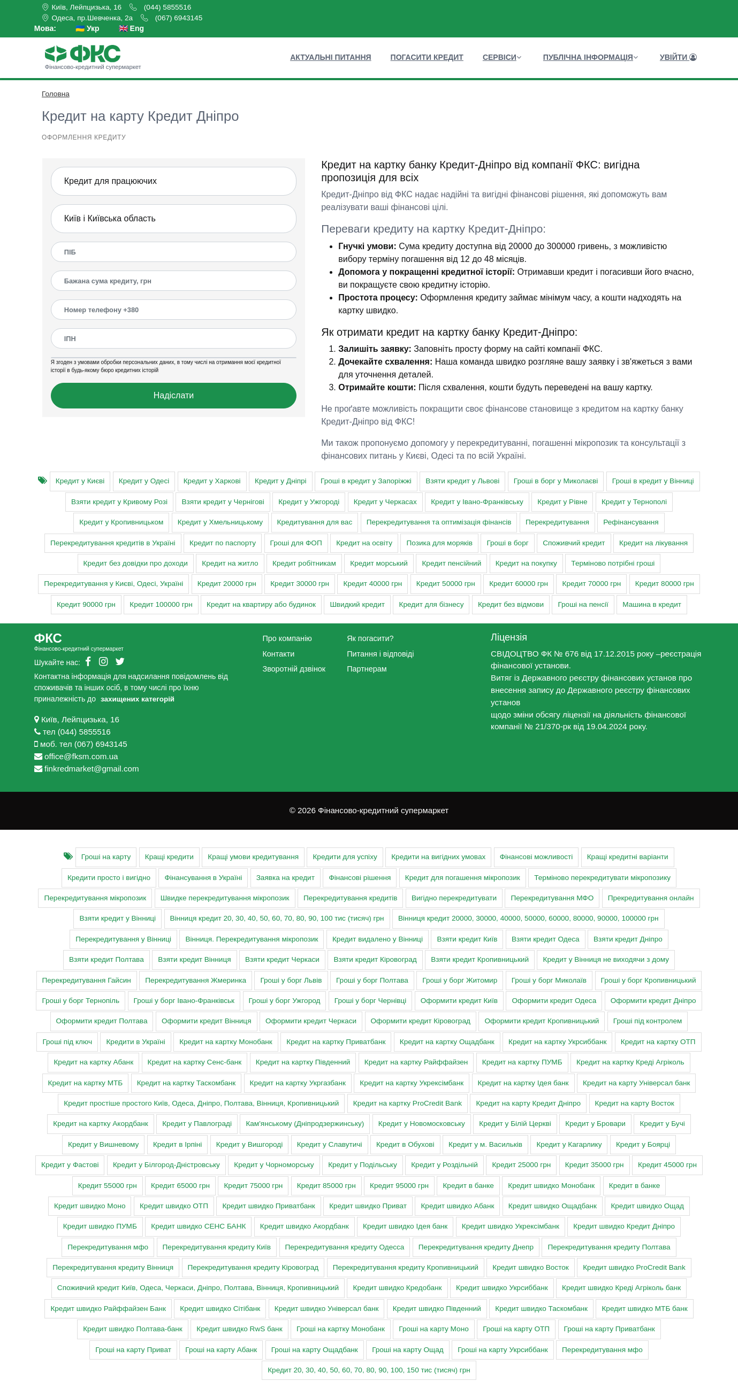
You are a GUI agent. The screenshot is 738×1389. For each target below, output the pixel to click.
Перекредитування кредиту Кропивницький (405, 1267)
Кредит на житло (230, 563)
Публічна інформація (590, 57)
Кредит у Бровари (595, 1124)
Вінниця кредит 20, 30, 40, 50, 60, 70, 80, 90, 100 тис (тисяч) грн (277, 918)
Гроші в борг (507, 543)
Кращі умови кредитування (253, 857)
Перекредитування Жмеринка (195, 980)
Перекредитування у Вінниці (123, 939)
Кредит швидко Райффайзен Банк (108, 1309)
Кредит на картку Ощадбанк (447, 1042)
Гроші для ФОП (296, 543)
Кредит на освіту (364, 543)
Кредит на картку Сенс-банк (195, 1062)
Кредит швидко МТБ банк (644, 1309)
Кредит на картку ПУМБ (522, 1062)
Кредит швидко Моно (89, 1206)
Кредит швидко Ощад (647, 1206)
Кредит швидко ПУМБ (100, 1226)
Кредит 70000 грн (591, 584)
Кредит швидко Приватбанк (268, 1206)
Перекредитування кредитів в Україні (113, 543)
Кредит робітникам (304, 563)
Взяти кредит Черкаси (282, 959)
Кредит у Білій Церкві (515, 1124)
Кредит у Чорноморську (274, 1165)
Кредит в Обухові (405, 1144)
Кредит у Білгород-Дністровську (166, 1165)
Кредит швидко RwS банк (239, 1329)
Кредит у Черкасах (385, 502)
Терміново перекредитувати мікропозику (602, 878)
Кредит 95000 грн (399, 1186)
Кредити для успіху (345, 857)
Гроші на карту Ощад (408, 1350)
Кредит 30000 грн (299, 584)
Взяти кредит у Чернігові (222, 502)
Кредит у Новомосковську (421, 1124)
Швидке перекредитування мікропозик (225, 898)
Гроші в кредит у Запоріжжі (366, 481)
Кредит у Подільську (362, 1165)
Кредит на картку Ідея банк (523, 1083)
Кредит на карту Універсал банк (636, 1083)
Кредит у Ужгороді (308, 502)
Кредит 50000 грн (445, 584)
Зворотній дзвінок (293, 669)
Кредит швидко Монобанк (551, 1186)
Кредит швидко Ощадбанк (552, 1206)
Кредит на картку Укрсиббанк (557, 1042)
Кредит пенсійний (451, 563)
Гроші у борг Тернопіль (80, 1001)
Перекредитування (557, 522)
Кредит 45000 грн (667, 1165)
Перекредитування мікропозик (95, 898)
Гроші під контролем (647, 1021)
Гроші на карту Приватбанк (609, 1329)
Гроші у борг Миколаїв (549, 980)
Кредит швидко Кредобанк (397, 1288)
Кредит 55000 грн (107, 1186)
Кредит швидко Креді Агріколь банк (621, 1288)
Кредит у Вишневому (103, 1144)
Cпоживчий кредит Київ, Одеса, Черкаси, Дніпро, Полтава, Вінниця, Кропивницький (198, 1288)
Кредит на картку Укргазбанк (298, 1083)
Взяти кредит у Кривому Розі (119, 502)
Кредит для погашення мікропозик (462, 878)
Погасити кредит (427, 57)
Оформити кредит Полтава (102, 1021)
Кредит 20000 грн (226, 584)
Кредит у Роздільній (444, 1165)
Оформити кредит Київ (459, 1001)
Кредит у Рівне (562, 502)
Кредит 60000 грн (518, 584)
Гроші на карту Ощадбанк (314, 1350)
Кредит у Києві (80, 481)
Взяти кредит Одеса (546, 939)
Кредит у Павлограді (197, 1124)
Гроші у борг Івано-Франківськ (184, 1001)
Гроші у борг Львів (291, 980)
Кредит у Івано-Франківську (477, 502)
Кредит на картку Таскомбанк (186, 1083)
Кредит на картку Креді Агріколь (630, 1062)
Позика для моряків (439, 543)
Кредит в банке (468, 1186)
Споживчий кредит (574, 543)
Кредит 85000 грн (326, 1186)
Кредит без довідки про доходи (135, 563)
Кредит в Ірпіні (177, 1144)
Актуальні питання (330, 57)
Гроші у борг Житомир (459, 980)
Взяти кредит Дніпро (628, 939)
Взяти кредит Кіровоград (374, 959)
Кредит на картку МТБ (85, 1083)
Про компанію (286, 638)
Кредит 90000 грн (86, 604)
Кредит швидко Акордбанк (304, 1226)
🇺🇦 (87, 28)
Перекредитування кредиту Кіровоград (253, 1267)
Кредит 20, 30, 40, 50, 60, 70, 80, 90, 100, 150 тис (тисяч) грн (369, 1370)
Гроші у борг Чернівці (370, 1001)
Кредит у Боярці (643, 1144)
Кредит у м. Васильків (485, 1144)
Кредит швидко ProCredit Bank (634, 1267)
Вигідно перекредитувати (454, 898)
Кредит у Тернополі (634, 502)
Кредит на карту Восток (634, 1103)
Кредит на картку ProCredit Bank (407, 1103)
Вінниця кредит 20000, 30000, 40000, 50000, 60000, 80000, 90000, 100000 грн (528, 918)
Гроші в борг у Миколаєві (556, 481)
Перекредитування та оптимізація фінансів (439, 522)
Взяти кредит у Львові (462, 481)
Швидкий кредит (357, 604)
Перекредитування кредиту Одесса (345, 1247)
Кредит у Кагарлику (569, 1144)
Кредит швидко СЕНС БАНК (198, 1226)
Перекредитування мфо (107, 1247)
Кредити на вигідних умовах (438, 857)
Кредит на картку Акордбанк (100, 1124)
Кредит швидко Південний (437, 1309)
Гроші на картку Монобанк (340, 1329)
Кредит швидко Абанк (457, 1206)
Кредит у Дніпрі (281, 481)
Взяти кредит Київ (467, 939)
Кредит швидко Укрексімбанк (510, 1226)
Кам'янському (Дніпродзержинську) (305, 1124)
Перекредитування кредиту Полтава (608, 1247)
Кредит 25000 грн (521, 1165)
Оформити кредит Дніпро (653, 1001)
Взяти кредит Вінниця (194, 959)
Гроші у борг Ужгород (285, 1001)
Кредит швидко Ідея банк (405, 1226)
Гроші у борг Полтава (372, 980)
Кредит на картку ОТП (658, 1042)
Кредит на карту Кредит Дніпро (528, 1103)
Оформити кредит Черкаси (310, 1021)
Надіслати (174, 395)
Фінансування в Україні (203, 878)
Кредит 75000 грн (253, 1186)
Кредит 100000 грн (161, 604)
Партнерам (366, 669)
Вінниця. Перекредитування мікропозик (251, 939)
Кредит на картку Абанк (93, 1062)
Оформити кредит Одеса (554, 1001)
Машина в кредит (651, 604)
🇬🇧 (131, 28)
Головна (56, 94)
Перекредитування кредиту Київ (217, 1247)
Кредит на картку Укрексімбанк (411, 1083)
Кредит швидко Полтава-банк (132, 1329)
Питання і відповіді (380, 654)
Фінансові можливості (536, 857)
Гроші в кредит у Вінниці (653, 481)
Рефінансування (630, 522)
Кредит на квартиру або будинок (261, 604)
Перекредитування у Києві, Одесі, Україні (113, 584)
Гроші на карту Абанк (221, 1350)
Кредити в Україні (135, 1042)
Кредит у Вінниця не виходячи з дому (606, 959)
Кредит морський (379, 563)
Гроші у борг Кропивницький (648, 980)
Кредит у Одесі (144, 481)
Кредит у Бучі (662, 1124)
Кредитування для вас (315, 522)
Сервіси (502, 57)
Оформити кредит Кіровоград (420, 1021)
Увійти (678, 57)
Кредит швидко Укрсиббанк (502, 1288)
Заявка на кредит (285, 878)
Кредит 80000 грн (664, 584)
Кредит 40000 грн (372, 584)
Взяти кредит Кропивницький (480, 959)
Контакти (278, 654)
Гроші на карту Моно (433, 1329)
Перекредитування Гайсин (86, 980)
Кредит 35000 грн (594, 1165)
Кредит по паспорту (222, 543)
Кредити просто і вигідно (108, 878)
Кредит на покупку (526, 563)
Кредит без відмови (511, 604)
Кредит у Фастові (69, 1165)
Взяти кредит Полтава (106, 959)
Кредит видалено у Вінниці (377, 939)
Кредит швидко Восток (530, 1267)
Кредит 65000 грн (180, 1186)
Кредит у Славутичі (329, 1144)
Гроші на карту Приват (133, 1350)
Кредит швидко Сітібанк (220, 1309)
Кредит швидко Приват (368, 1206)
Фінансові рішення (360, 878)
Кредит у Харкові (212, 481)
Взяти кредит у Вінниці (117, 918)
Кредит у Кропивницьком (121, 522)
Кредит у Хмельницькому (220, 522)
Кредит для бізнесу (431, 604)
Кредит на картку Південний (303, 1062)
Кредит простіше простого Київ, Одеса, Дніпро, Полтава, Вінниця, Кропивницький (201, 1103)
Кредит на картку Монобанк (225, 1042)
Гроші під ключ (67, 1042)
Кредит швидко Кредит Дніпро (624, 1226)
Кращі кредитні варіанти (627, 857)
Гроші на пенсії (583, 604)
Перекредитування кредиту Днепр (476, 1247)
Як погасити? (370, 638)
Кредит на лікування (653, 543)
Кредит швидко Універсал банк (327, 1309)
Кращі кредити (169, 857)
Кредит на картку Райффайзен (416, 1062)
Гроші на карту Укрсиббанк (502, 1350)
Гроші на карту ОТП (516, 1329)
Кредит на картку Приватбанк (335, 1042)
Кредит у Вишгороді (249, 1144)
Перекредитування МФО (552, 898)
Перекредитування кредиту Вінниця (112, 1267)
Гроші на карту (106, 857)
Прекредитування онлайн (651, 898)
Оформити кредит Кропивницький (541, 1021)
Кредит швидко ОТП (174, 1206)
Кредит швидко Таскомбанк (541, 1309)
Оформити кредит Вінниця (207, 1021)
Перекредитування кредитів (350, 898)
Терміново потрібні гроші (613, 563)
